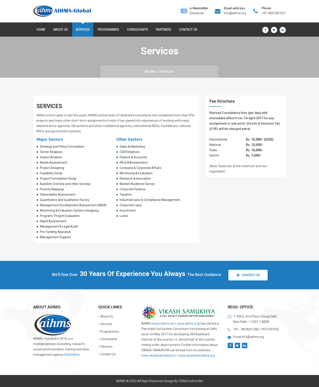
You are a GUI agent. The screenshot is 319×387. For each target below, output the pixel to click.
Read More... (73, 354)
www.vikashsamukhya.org (196, 355)
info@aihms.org (235, 13)
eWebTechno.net (191, 381)
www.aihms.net (163, 323)
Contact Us (188, 29)
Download (197, 13)
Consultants (137, 29)
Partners (163, 29)
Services (83, 29)
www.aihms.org (188, 323)
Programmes (108, 29)
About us (60, 29)
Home (41, 29)
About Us (105, 316)
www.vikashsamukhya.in (158, 355)
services (166, 71)
